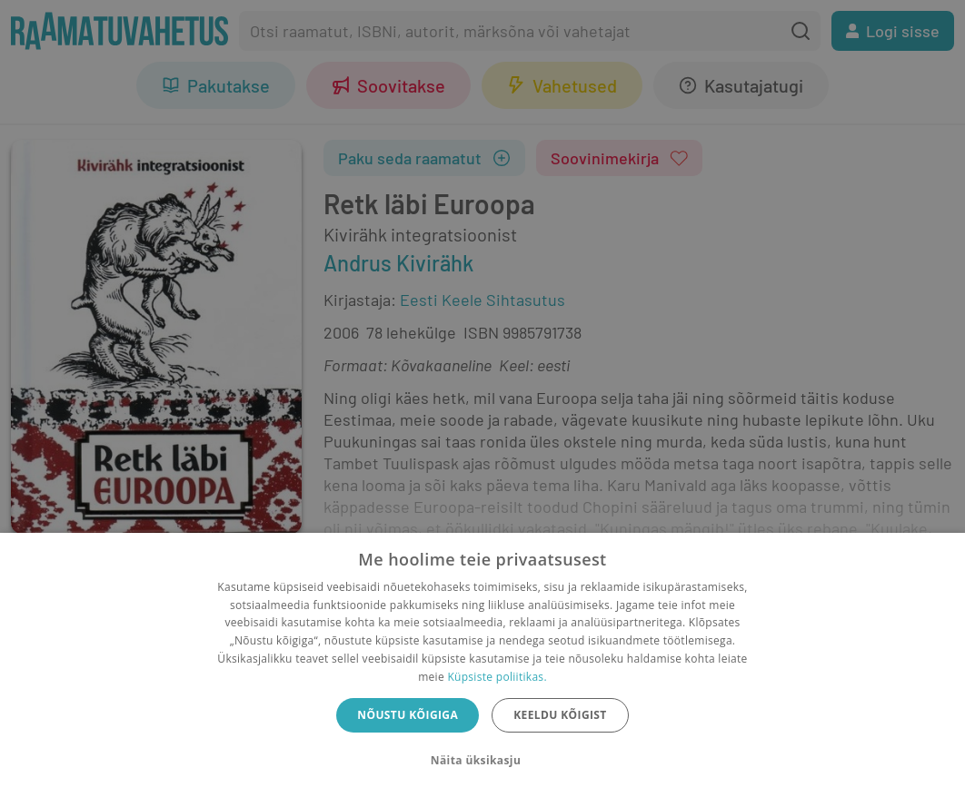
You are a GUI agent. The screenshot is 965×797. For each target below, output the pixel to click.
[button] (482, 760)
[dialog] (482, 665)
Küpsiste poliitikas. (496, 676)
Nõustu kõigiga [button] (407, 715)
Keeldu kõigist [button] (560, 715)
